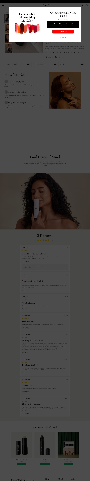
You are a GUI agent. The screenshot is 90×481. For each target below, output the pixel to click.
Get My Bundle (63, 31)
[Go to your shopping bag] (86, 5)
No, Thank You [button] (63, 37)
